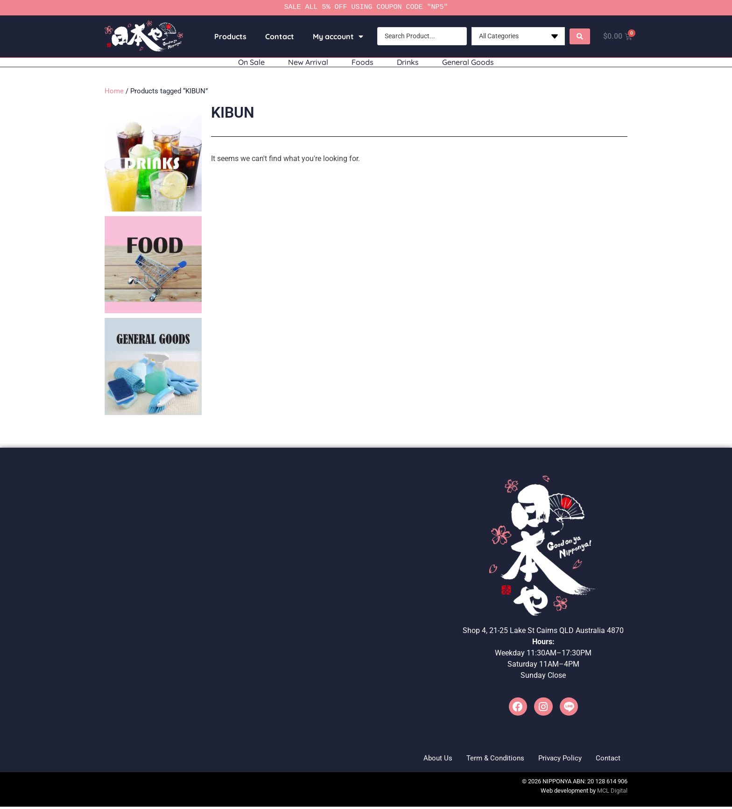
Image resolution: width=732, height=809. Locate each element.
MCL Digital (612, 792)
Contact (276, 36)
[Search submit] (576, 36)
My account (335, 36)
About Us (414, 758)
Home (114, 91)
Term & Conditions (478, 758)
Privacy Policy (551, 758)
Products (227, 36)
